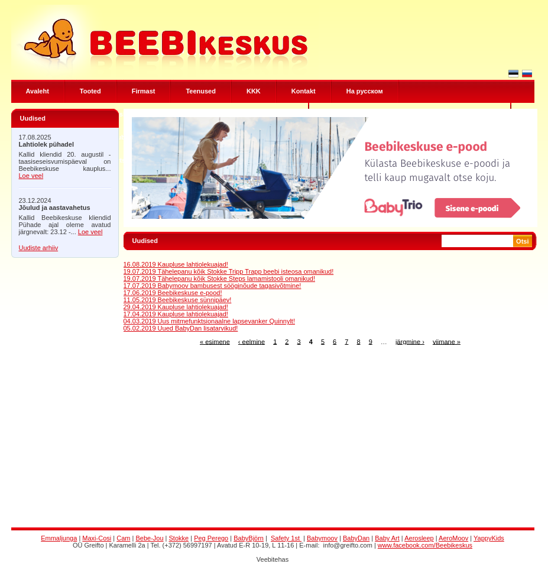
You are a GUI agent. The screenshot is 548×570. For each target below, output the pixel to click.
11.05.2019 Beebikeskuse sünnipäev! (178, 299)
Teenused (201, 91)
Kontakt (303, 91)
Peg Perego (211, 538)
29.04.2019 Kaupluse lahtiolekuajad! (176, 306)
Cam (123, 538)
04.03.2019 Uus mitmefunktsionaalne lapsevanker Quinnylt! (209, 321)
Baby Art (387, 538)
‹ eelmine (251, 341)
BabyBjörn (249, 538)
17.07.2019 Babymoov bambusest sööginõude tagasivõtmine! (212, 285)
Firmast (143, 91)
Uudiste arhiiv (39, 247)
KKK (254, 91)
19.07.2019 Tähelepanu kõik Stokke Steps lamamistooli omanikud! (220, 278)
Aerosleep (419, 538)
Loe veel (31, 175)
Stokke (179, 538)
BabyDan (356, 538)
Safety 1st (286, 538)
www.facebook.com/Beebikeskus (425, 545)
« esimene (215, 341)
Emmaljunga (59, 538)
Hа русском (364, 91)
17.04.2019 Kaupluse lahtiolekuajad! (176, 314)
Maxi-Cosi (96, 538)
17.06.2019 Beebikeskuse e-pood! (173, 292)
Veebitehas (272, 559)
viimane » (447, 341)
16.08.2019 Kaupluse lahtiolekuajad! (176, 264)
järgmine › (409, 341)
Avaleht (37, 91)
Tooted (90, 91)
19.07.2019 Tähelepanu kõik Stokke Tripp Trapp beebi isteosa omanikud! (229, 271)
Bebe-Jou (149, 538)
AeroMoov (453, 538)
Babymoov (322, 538)
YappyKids (489, 538)
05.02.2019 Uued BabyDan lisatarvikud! (181, 328)
